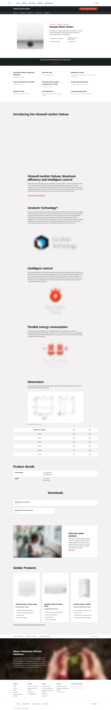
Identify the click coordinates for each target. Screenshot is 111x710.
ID (95, 3)
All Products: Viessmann (31, 636)
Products (24, 3)
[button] (94, 636)
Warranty (40, 3)
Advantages (22, 12)
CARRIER (26, 708)
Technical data (38, 12)
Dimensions (30, 12)
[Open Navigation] (9, 3)
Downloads (46, 12)
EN (97, 3)
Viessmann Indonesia (18, 636)
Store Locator (32, 3)
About (18, 3)
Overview (15, 12)
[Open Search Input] (92, 3)
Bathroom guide (49, 3)
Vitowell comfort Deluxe (44, 636)
